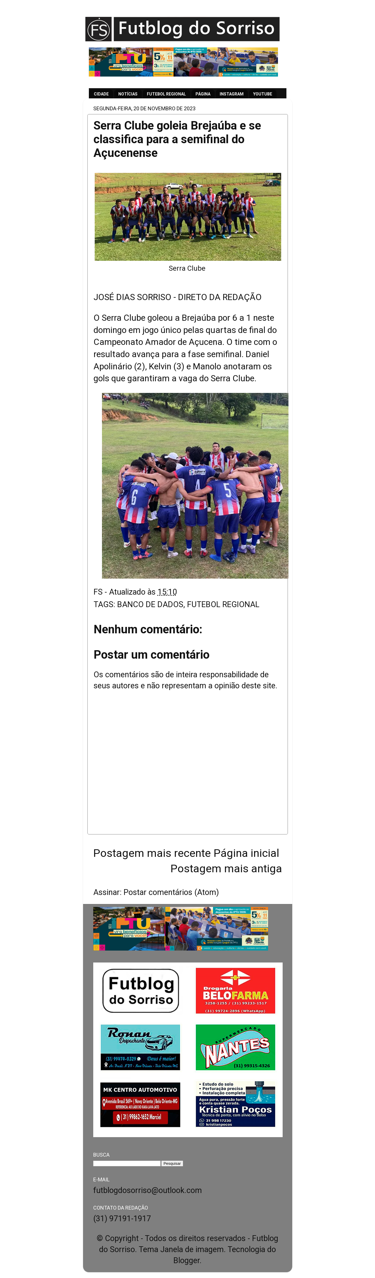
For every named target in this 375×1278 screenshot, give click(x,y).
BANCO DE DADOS (150, 604)
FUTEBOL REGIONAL (166, 94)
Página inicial (246, 853)
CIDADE (101, 94)
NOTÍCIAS (128, 94)
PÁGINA (203, 94)
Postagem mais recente (152, 853)
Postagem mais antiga (226, 868)
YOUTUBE (262, 94)
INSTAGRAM (232, 94)
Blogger (186, 1260)
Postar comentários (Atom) (171, 892)
